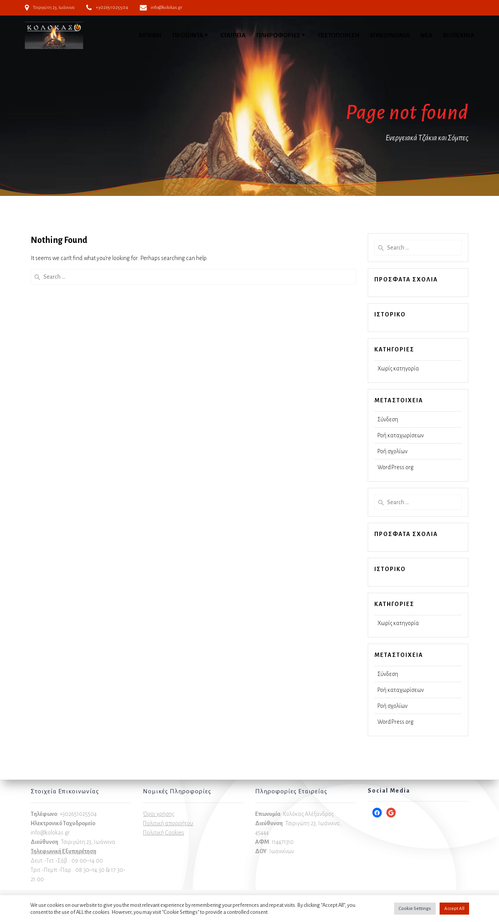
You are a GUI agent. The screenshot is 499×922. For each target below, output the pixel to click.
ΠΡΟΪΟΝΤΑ (187, 35)
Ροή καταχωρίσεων (400, 435)
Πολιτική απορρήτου (168, 823)
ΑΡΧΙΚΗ (150, 35)
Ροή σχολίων (392, 451)
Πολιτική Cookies (163, 832)
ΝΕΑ (427, 35)
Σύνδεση (387, 419)
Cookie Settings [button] (415, 908)
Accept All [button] (454, 908)
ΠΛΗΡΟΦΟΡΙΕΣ (278, 35)
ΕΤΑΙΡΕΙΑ (233, 35)
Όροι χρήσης (158, 814)
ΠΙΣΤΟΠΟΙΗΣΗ (339, 35)
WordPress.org (395, 467)
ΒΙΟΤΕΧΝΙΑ (459, 35)
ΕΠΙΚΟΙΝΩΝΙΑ (390, 35)
